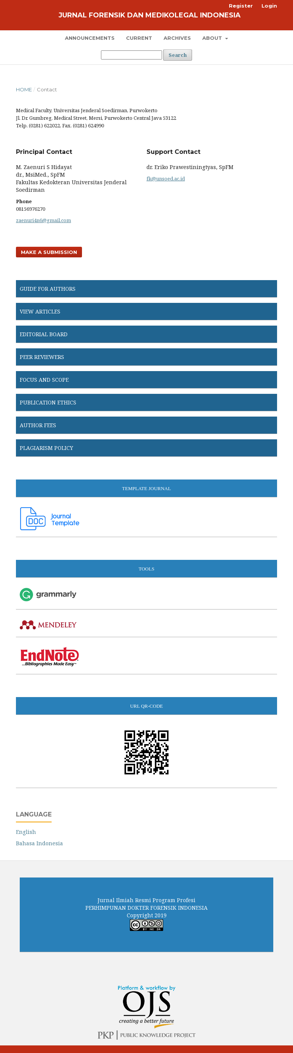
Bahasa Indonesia (39, 843)
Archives (177, 38)
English (26, 831)
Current (139, 38)
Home (24, 89)
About (213, 38)
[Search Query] (131, 55)
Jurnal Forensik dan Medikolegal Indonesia (149, 15)
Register (241, 6)
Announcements (90, 38)
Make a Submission (49, 252)
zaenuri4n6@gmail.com (43, 220)
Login (269, 6)
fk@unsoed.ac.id (165, 178)
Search (178, 55)
